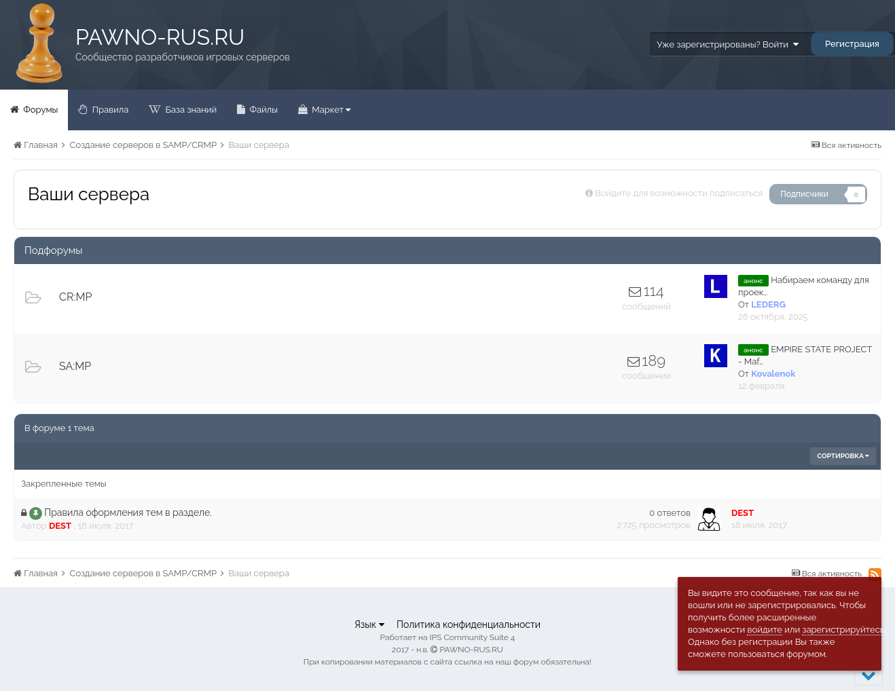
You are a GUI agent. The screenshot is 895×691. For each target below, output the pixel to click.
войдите (764, 629)
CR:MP (75, 297)
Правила (109, 110)
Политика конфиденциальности (469, 624)
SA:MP (75, 366)
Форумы (39, 110)
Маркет (330, 110)
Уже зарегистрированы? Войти (727, 44)
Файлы (262, 110)
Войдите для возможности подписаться (679, 193)
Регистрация (852, 44)
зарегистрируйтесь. (843, 629)
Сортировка (843, 456)
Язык (369, 624)
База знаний (190, 110)
